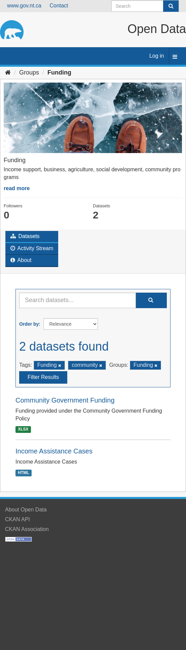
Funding (59, 72)
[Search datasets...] (77, 300)
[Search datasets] (145, 6)
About (20, 260)
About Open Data (26, 509)
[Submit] (171, 6)
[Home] (8, 72)
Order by (29, 324)
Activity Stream (31, 248)
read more (17, 188)
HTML (23, 472)
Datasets (25, 236)
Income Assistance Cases (53, 451)
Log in (156, 56)
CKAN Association (27, 529)
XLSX (23, 429)
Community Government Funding (65, 400)
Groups (29, 72)
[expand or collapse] (175, 57)
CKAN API (17, 519)
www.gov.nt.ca (24, 5)
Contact (58, 5)
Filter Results (43, 377)
